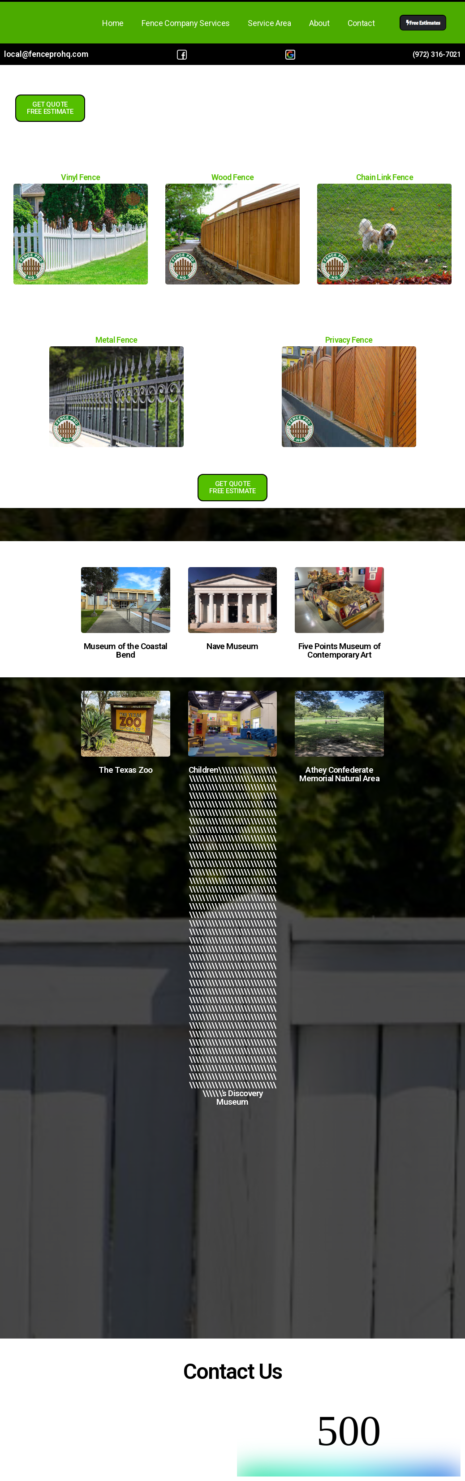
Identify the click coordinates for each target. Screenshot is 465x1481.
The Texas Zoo (125, 770)
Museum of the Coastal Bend (125, 650)
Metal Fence (116, 339)
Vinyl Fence (80, 177)
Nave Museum (232, 646)
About (319, 23)
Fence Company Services (186, 23)
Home (113, 23)
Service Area (269, 23)
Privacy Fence (348, 339)
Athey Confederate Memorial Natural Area (339, 774)
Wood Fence (232, 177)
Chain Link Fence (384, 177)
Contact (361, 23)
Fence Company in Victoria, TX (232, 1216)
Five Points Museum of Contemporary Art (339, 650)
